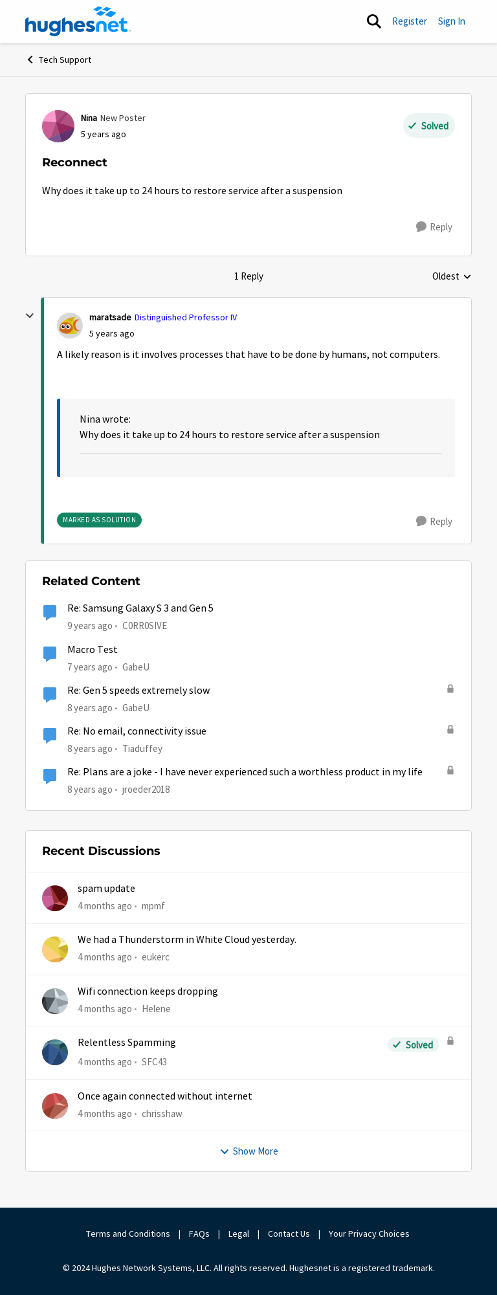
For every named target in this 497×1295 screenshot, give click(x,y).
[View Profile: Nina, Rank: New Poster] (58, 126)
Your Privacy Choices (370, 1233)
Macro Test (92, 649)
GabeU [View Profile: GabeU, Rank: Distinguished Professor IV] (135, 666)
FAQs (199, 1233)
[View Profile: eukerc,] (55, 949)
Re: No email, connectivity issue (136, 731)
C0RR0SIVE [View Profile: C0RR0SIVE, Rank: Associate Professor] (144, 625)
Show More (248, 1151)
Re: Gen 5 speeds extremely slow (138, 690)
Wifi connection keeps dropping (148, 991)
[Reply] (434, 227)
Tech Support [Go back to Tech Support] (58, 59)
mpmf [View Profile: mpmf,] (153, 906)
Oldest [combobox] (452, 277)
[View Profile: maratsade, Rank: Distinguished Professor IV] (70, 325)
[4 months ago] (105, 906)
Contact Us (289, 1233)
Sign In (451, 21)
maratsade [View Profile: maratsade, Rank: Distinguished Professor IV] (110, 317)
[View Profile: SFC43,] (55, 1052)
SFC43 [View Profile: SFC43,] (154, 1062)
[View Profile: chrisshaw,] (55, 1106)
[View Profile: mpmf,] (55, 898)
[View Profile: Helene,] (55, 1001)
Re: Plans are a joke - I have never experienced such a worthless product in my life (245, 772)
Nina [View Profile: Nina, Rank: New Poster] (89, 118)
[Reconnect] (112, 333)
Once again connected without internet (165, 1096)
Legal (238, 1233)
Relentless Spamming (127, 1042)
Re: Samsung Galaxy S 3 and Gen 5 (140, 608)
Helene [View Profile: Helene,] (156, 1008)
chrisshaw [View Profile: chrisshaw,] (162, 1113)
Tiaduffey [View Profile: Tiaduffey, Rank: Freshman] (142, 748)
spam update (106, 888)
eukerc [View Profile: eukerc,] (156, 957)
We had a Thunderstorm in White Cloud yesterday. (187, 939)
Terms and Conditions (128, 1233)
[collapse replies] (30, 316)
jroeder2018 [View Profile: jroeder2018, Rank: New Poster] (146, 789)
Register (409, 21)
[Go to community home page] (78, 21)
